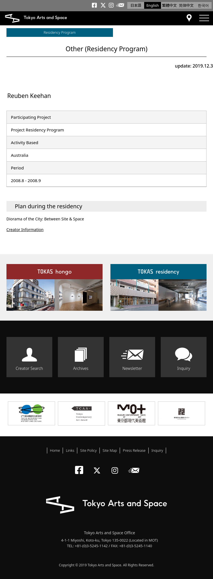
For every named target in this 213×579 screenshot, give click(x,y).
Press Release (134, 450)
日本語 (135, 5)
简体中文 (186, 5)
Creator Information (25, 229)
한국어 (203, 5)
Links (70, 450)
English (152, 5)
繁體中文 (169, 5)
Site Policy (88, 450)
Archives (80, 368)
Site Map (110, 450)
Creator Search (29, 368)
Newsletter (132, 368)
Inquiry (183, 368)
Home (55, 450)
